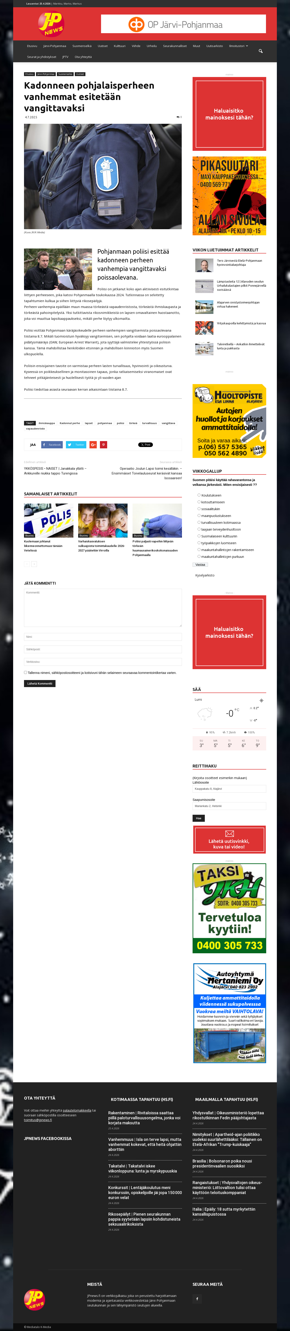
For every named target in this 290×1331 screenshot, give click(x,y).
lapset (89, 423)
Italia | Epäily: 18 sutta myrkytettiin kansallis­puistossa (224, 1212)
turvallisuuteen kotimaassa (221, 522)
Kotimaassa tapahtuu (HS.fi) (142, 1099)
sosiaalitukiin (210, 509)
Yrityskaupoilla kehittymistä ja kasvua (241, 323)
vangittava (168, 423)
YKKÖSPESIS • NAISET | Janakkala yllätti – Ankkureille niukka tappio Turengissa (55, 471)
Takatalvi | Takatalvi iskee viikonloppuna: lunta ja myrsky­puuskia (142, 1168)
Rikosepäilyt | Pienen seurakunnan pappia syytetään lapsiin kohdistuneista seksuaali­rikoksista (144, 1219)
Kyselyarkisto (205, 575)
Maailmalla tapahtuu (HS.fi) (226, 1099)
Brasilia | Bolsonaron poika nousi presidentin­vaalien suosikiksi (222, 1163)
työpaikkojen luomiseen (218, 543)
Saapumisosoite (204, 800)
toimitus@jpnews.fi (38, 1120)
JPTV (65, 57)
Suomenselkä (82, 46)
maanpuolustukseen (216, 516)
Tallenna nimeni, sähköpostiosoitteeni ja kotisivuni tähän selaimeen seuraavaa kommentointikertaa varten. (102, 673)
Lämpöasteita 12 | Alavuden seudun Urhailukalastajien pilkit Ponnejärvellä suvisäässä (241, 285)
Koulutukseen (211, 495)
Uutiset (103, 46)
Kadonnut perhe (70, 423)
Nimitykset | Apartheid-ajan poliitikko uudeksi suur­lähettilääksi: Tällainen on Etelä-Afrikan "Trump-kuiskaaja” (227, 1139)
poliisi (120, 423)
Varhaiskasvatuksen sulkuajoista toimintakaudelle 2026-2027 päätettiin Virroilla (101, 546)
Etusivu (32, 46)
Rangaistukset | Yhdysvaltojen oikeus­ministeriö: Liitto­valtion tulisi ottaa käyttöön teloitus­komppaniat (227, 1187)
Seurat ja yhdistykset (41, 57)
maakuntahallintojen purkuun (222, 556)
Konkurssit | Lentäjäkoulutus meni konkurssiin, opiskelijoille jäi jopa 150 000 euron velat (145, 1192)
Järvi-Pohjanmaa (55, 46)
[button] (260, 51)
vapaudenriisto (35, 428)
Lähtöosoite (201, 782)
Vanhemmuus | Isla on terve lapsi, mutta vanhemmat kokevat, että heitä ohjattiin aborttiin (144, 1144)
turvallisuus (149, 423)
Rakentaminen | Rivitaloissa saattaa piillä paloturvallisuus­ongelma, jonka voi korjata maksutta (144, 1117)
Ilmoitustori (238, 46)
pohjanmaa (105, 423)
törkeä (133, 423)
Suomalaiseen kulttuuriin (219, 536)
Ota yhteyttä (83, 57)
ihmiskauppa (47, 423)
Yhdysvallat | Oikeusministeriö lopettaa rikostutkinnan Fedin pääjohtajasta (228, 1115)
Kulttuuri (120, 46)
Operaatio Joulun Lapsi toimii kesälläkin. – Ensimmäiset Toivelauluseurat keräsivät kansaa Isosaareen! (147, 473)
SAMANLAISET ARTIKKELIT (50, 494)
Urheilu (152, 46)
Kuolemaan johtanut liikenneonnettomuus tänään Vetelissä (43, 546)
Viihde (136, 46)
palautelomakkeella (77, 1110)
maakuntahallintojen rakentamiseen (227, 550)
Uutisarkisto (214, 46)
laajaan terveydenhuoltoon (221, 529)
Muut (196, 46)
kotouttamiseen (213, 502)
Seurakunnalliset (175, 46)
